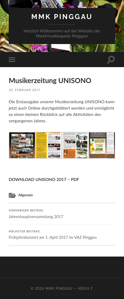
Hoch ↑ (85, 288)
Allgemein (25, 195)
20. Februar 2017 (25, 90)
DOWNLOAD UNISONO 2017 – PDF (44, 179)
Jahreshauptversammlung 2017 (62, 214)
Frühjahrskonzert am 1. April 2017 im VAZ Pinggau (62, 235)
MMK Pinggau (62, 16)
